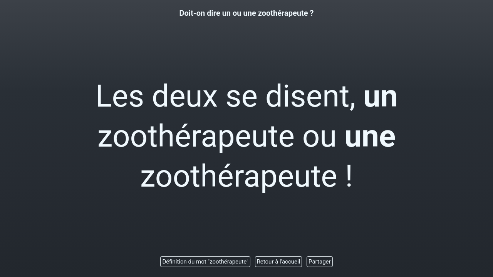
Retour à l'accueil (278, 261)
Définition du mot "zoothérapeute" (205, 261)
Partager (320, 261)
